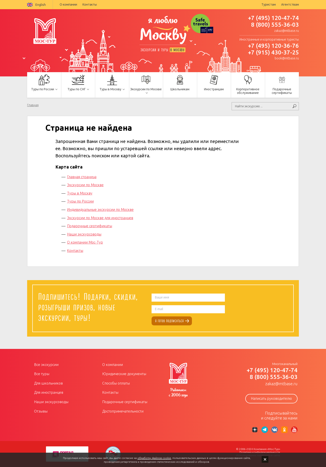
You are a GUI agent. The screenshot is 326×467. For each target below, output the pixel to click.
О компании (68, 4)
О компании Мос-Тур (85, 242)
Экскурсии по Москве (85, 185)
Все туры (41, 374)
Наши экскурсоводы (84, 234)
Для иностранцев (48, 392)
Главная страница (81, 177)
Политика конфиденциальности (259, 452)
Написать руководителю (271, 398)
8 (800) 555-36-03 (275, 24)
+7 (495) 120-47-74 (273, 18)
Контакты (90, 4)
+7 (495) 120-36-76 (273, 45)
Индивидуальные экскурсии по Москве (100, 210)
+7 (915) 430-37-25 (273, 52)
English (36, 4)
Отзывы (41, 411)
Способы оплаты (116, 383)
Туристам (268, 4)
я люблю (162, 31)
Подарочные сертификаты (89, 226)
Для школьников (48, 383)
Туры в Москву (79, 193)
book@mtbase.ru (287, 58)
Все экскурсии (46, 365)
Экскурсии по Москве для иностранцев (100, 218)
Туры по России (80, 201)
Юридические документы (124, 374)
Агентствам (290, 4)
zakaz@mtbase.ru (286, 30)
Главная (33, 105)
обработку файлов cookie (154, 457)
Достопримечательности (122, 411)
